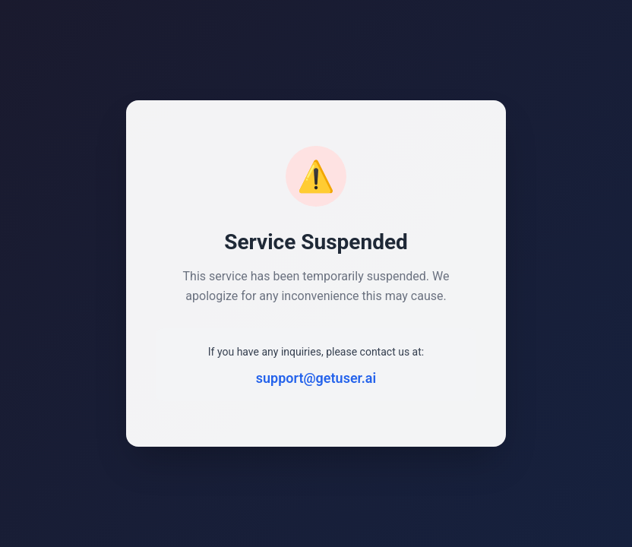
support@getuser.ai (316, 378)
